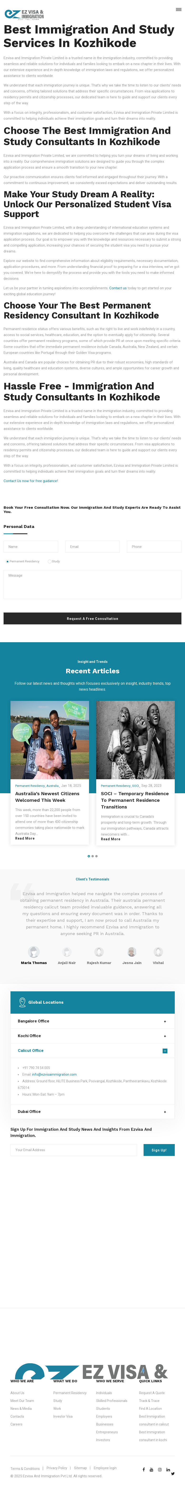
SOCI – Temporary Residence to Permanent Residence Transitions (135, 800)
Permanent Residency (22, 561)
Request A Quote (152, 1393)
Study (54, 561)
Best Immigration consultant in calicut (154, 1420)
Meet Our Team (22, 1401)
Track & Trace (149, 1401)
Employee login (105, 1468)
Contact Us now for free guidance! (31, 481)
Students (103, 1409)
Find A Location (150, 1409)
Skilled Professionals (111, 1401)
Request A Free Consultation (92, 619)
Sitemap (80, 1468)
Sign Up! (159, 1150)
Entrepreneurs (107, 1432)
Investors (103, 1440)
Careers (16, 1424)
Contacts (17, 1416)
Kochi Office (29, 1036)
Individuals (104, 1393)
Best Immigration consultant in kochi (153, 1436)
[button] (89, 856)
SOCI (135, 786)
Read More (25, 838)
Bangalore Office (33, 1021)
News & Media (21, 1409)
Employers (104, 1416)
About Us (17, 1393)
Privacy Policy (57, 1468)
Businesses (104, 1424)
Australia (52, 786)
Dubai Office (29, 1112)
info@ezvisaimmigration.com (54, 1074)
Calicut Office (31, 1051)
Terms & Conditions (25, 1469)
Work (57, 1409)
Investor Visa (63, 1416)
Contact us (118, 288)
